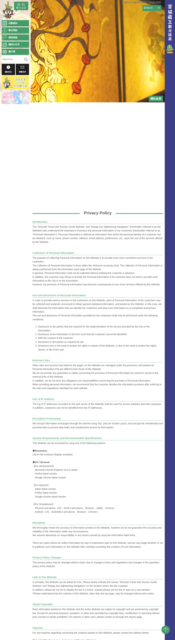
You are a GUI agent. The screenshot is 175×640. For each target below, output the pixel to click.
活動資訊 (13, 23)
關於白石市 (14, 44)
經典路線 (13, 37)
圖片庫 (12, 51)
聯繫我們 (22, 69)
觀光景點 (13, 30)
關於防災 (8, 69)
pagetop (166, 630)
